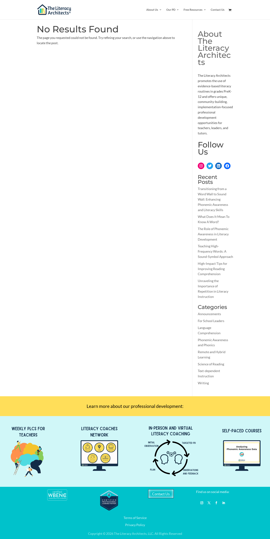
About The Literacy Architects (214, 48)
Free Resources (193, 9)
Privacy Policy (135, 525)
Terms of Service (135, 518)
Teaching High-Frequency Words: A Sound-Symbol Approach (215, 251)
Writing (203, 383)
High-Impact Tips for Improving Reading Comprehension (212, 268)
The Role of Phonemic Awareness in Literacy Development (213, 234)
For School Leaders (211, 321)
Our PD (170, 9)
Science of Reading (211, 364)
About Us (152, 9)
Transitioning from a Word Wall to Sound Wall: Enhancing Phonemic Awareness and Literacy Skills (213, 199)
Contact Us (218, 9)
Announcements (209, 314)
